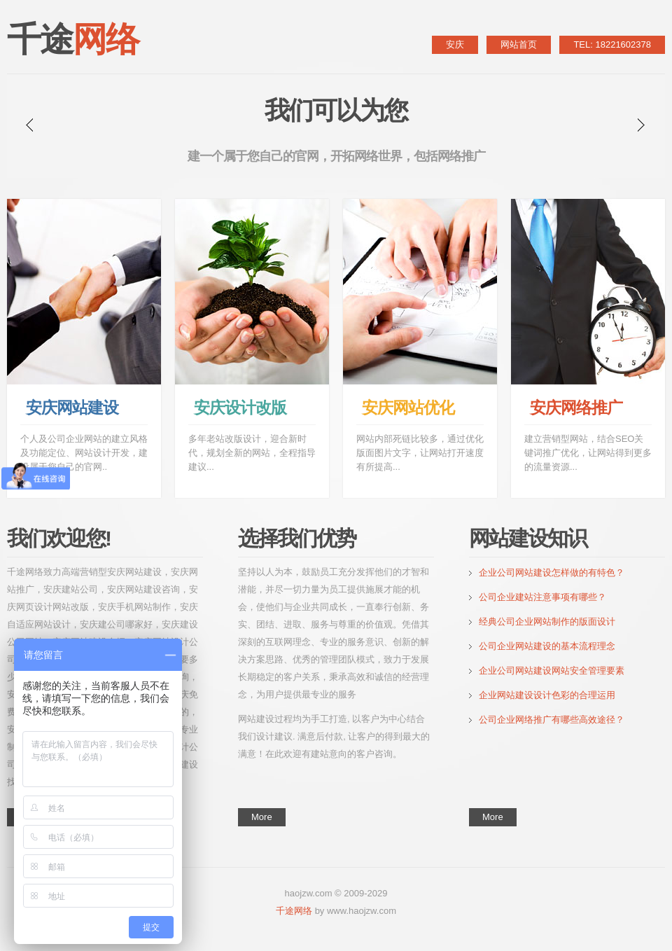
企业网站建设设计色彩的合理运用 (547, 695)
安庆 (455, 44)
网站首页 (518, 44)
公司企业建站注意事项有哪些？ (542, 597)
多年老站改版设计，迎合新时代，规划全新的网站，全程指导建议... (252, 452)
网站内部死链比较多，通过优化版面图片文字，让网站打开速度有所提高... (420, 452)
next (641, 125)
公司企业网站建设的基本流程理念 (547, 646)
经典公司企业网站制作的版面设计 (547, 621)
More (261, 817)
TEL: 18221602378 (612, 44)
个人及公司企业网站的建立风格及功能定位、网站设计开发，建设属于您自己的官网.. (84, 452)
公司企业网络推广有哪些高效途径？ (551, 719)
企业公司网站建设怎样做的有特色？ (556, 572)
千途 (73, 39)
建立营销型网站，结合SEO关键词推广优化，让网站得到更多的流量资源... (588, 452)
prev (29, 125)
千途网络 (294, 910)
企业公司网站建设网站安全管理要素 (551, 670)
